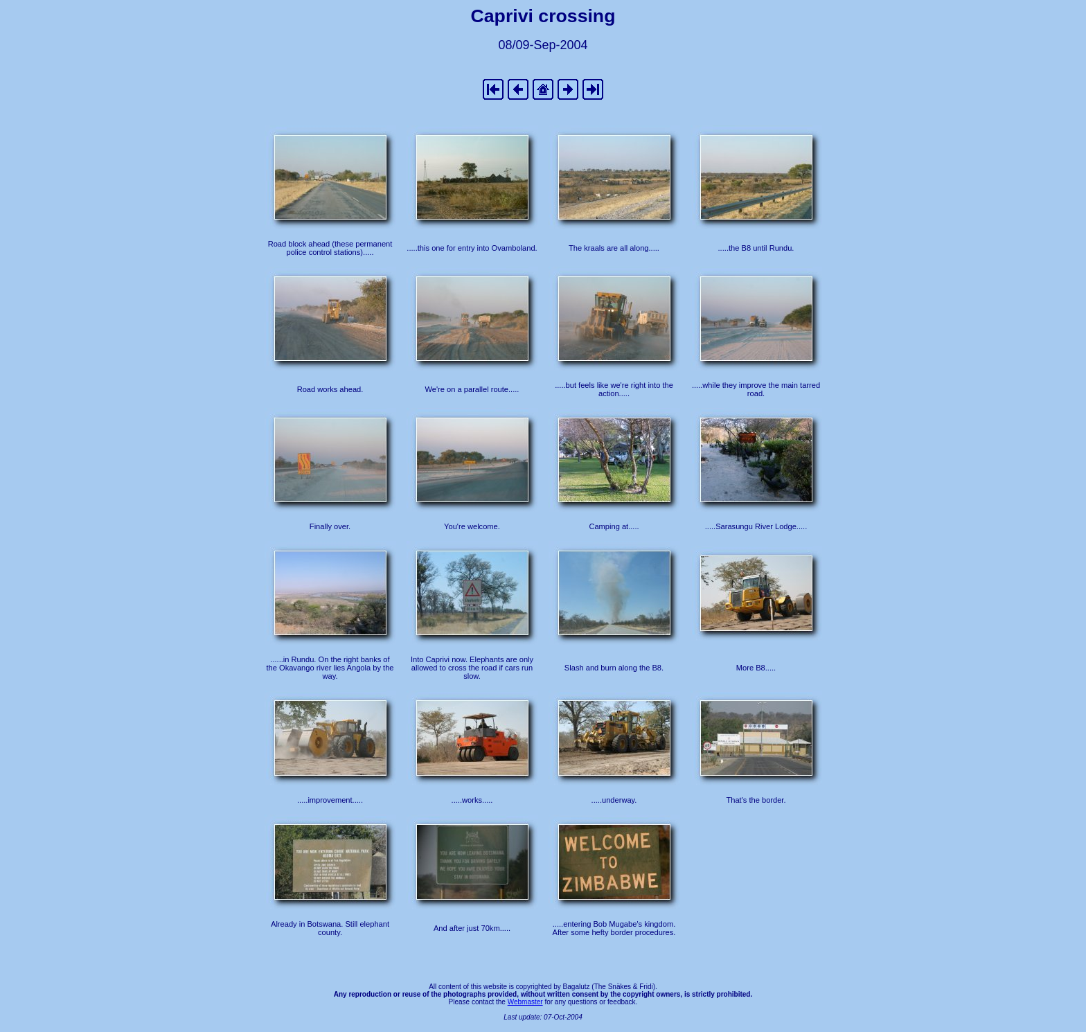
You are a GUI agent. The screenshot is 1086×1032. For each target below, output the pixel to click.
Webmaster (525, 1002)
